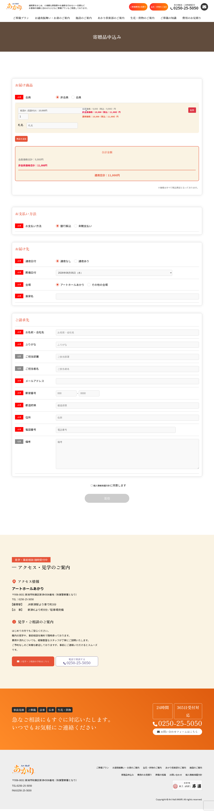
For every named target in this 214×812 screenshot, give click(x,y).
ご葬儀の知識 (168, 21)
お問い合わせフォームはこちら (170, 729)
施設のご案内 (84, 21)
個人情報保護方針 (101, 488)
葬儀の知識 (178, 773)
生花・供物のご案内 (142, 21)
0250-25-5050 (170, 719)
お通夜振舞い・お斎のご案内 (52, 21)
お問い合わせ (195, 773)
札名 (20, 122)
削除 (192, 113)
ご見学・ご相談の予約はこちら (34, 664)
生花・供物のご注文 (159, 8)
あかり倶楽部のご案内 (111, 21)
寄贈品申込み (141, 773)
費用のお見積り (191, 21)
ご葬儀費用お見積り (138, 8)
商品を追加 (21, 135)
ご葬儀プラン (21, 21)
